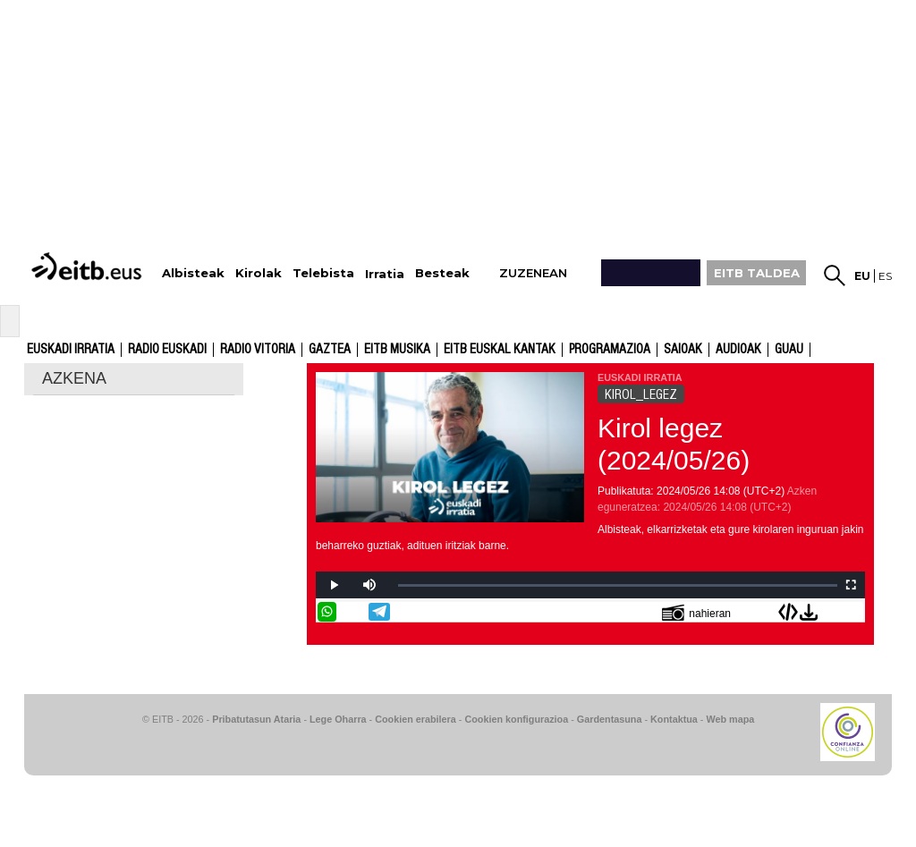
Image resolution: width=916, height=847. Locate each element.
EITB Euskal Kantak (500, 350)
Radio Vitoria (257, 350)
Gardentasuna (609, 719)
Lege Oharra (338, 719)
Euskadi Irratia (70, 350)
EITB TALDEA (757, 273)
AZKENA (74, 378)
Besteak (442, 273)
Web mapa (730, 719)
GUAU (789, 350)
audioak (738, 350)
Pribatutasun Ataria (256, 719)
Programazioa (609, 350)
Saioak (683, 350)
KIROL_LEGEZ (641, 394)
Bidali (853, 612)
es (885, 276)
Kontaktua (674, 719)
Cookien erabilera (415, 719)
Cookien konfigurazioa (516, 719)
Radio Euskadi (167, 350)
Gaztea (330, 350)
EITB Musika (397, 350)
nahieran (696, 612)
